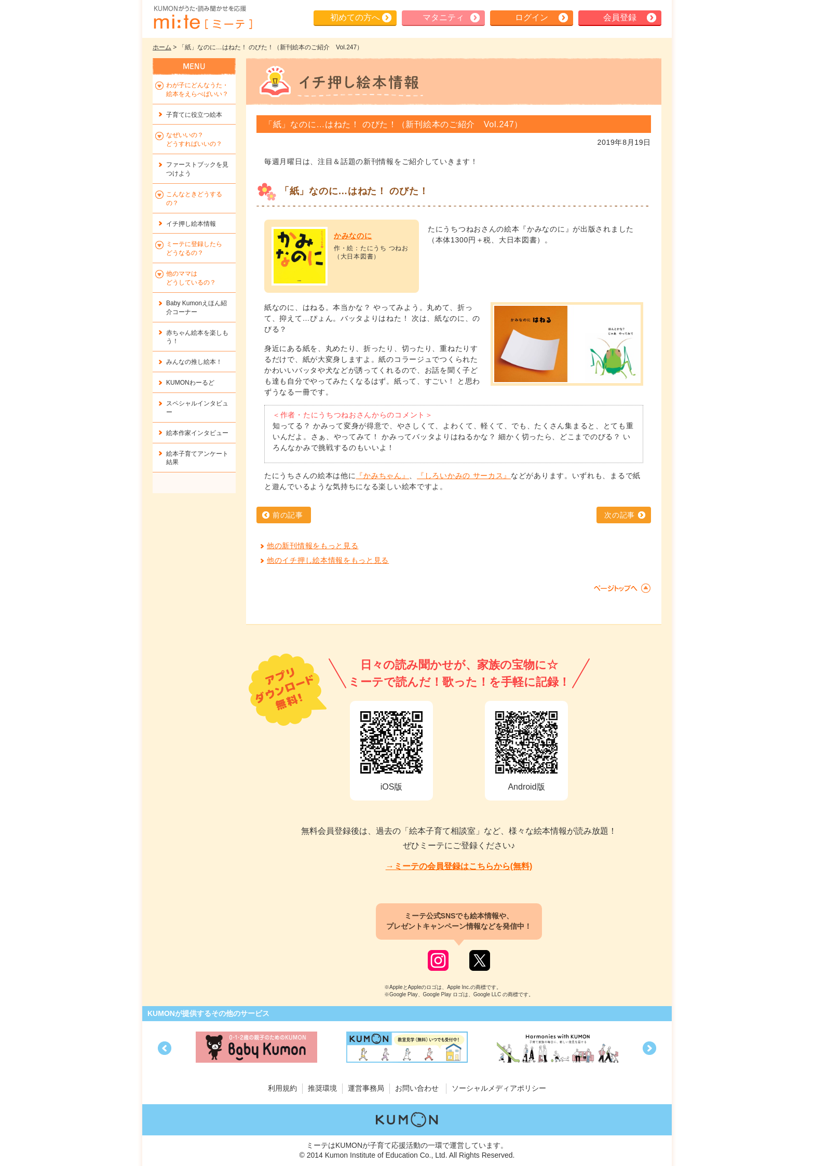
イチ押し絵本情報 (191, 223)
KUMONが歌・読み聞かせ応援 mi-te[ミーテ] (202, 17)
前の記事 (288, 515)
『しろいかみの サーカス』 (464, 475)
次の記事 (619, 515)
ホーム (162, 47)
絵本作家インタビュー (197, 433)
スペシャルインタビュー (197, 408)
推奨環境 (322, 1088)
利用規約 (282, 1088)
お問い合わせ (417, 1088)
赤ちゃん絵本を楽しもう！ (197, 337)
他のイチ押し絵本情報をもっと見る (328, 560)
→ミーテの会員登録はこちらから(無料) (459, 866)
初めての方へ (355, 17)
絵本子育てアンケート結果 (197, 458)
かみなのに (353, 236)
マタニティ (443, 17)
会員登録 (619, 17)
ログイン (531, 17)
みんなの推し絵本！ (194, 361)
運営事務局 (366, 1088)
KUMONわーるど (190, 382)
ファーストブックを (197, 169)
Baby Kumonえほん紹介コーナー (196, 308)
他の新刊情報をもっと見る (312, 545)
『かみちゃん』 (382, 475)
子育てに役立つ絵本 (194, 114)
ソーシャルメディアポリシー (499, 1088)
